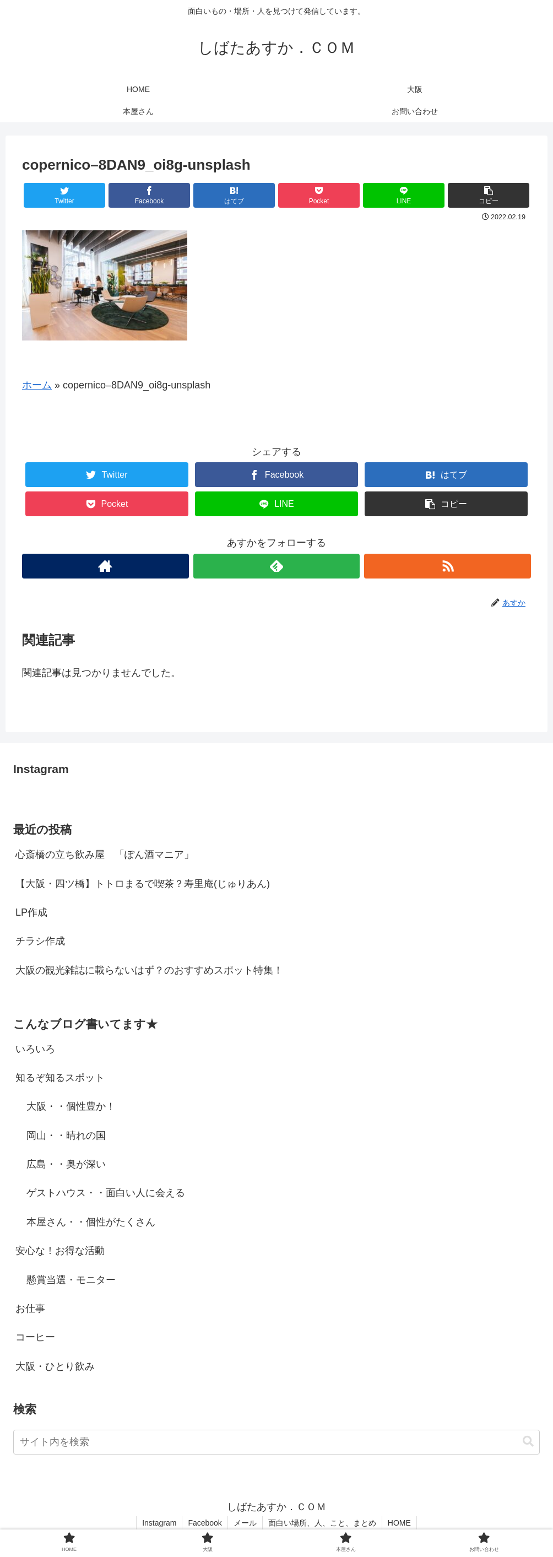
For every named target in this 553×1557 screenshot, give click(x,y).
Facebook (204, 1522)
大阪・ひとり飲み (55, 1366)
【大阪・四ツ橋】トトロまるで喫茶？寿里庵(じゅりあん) (142, 883)
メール (245, 1522)
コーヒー (35, 1337)
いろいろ (35, 1049)
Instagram (159, 1522)
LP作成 (31, 912)
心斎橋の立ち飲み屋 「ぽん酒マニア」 (104, 854)
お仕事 (30, 1308)
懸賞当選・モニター (71, 1279)
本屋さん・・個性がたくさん (90, 1222)
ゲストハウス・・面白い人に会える (105, 1192)
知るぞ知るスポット (60, 1077)
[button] (528, 1441)
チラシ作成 (40, 941)
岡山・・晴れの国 (66, 1135)
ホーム (37, 385)
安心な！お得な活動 (60, 1250)
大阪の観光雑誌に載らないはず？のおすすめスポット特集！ (149, 970)
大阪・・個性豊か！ (71, 1106)
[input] (276, 1442)
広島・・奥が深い (66, 1164)
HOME (399, 1522)
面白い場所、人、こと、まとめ (322, 1522)
